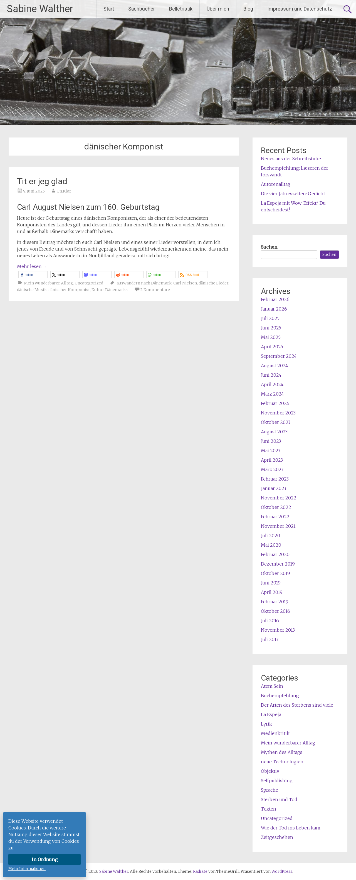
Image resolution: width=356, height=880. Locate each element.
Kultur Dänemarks (110, 289)
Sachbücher (141, 9)
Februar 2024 (275, 403)
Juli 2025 (270, 318)
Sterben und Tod (279, 799)
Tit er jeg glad (42, 181)
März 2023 (272, 469)
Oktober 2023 (275, 422)
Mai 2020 (271, 545)
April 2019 (272, 592)
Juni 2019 (271, 583)
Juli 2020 (270, 535)
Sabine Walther (40, 9)
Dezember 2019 (278, 564)
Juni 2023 (271, 441)
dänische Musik (32, 289)
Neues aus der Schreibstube (291, 158)
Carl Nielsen (185, 283)
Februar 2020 (275, 554)
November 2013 (278, 630)
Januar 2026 (274, 309)
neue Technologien (282, 761)
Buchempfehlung (280, 695)
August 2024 (274, 365)
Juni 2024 (271, 375)
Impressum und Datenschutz (299, 9)
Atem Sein (272, 686)
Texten (268, 809)
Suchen (269, 247)
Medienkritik (275, 733)
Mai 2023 (270, 450)
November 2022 (278, 498)
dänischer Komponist (69, 289)
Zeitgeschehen (277, 837)
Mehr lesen (32, 266)
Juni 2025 (271, 328)
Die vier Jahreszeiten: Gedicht (293, 193)
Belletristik (180, 9)
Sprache (269, 790)
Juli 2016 (270, 620)
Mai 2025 (271, 337)
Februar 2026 (275, 299)
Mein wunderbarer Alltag (48, 283)
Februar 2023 (275, 479)
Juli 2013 (269, 639)
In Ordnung (45, 859)
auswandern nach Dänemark (144, 283)
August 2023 (274, 431)
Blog (248, 9)
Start (108, 9)
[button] (33, 274)
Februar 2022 (275, 516)
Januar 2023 (273, 488)
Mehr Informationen (27, 868)
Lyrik (266, 724)
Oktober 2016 (275, 611)
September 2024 (279, 356)
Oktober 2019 (275, 573)
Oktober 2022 (276, 507)
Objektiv (270, 771)
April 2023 (272, 460)
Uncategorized (89, 283)
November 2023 (278, 413)
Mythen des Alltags (281, 752)
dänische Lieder (213, 283)
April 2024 (272, 384)
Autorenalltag (275, 184)
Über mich (218, 9)
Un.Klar (63, 191)
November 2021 (278, 526)
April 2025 (272, 346)
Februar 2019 (274, 601)
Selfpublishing (277, 780)
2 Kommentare (155, 289)
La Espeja (271, 714)
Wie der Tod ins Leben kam (290, 828)
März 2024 (272, 394)
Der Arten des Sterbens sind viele (297, 705)
